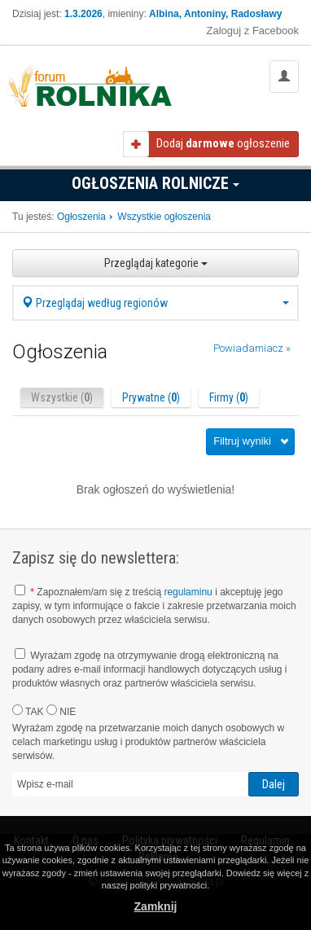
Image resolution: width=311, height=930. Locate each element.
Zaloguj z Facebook (253, 30)
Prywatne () (151, 397)
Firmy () (228, 397)
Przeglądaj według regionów (155, 302)
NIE (61, 710)
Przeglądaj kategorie (156, 263)
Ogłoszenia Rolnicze (155, 183)
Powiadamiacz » (252, 348)
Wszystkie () (62, 397)
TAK (28, 710)
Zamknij (155, 906)
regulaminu (188, 592)
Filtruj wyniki (242, 441)
